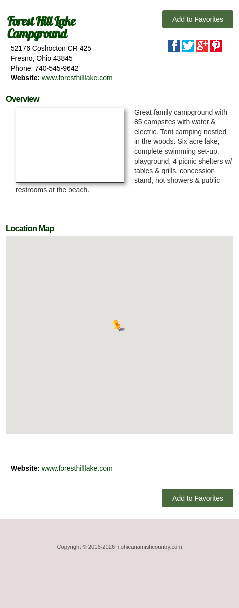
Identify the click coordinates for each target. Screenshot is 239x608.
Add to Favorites (197, 19)
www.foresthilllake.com (77, 78)
